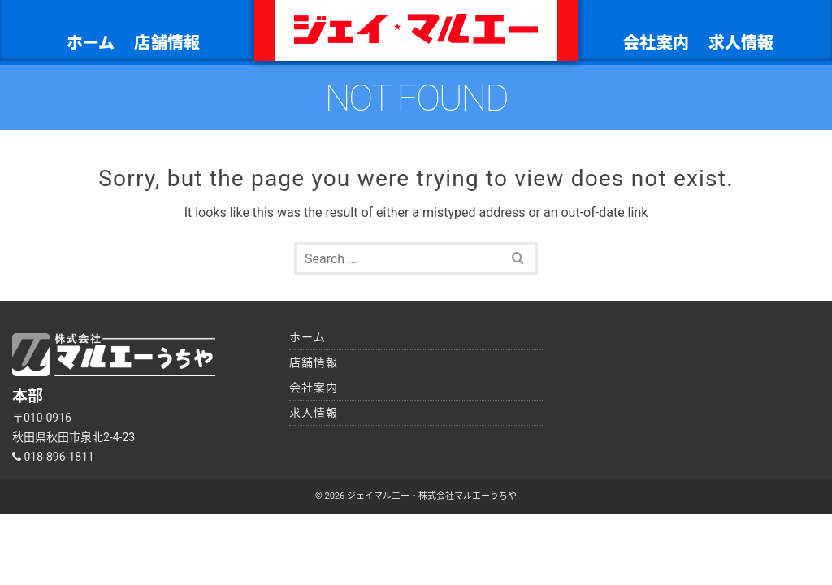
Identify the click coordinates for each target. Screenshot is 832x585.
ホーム (91, 43)
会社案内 (656, 43)
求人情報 (741, 43)
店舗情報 (167, 43)
